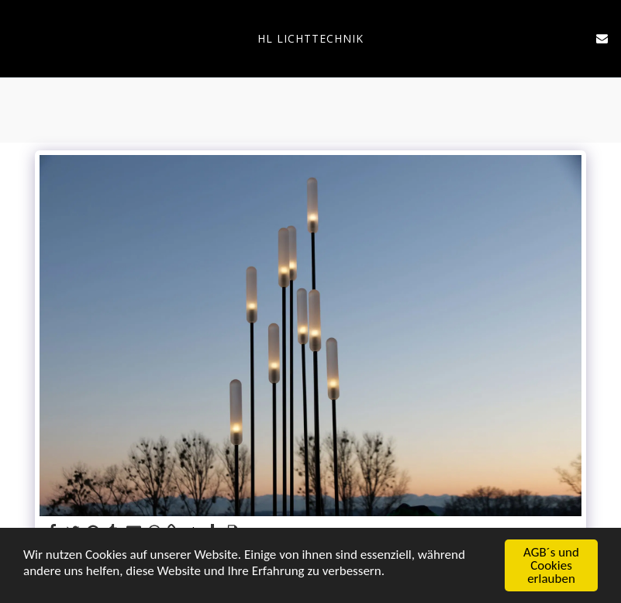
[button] (17, 37)
